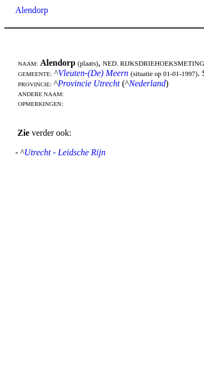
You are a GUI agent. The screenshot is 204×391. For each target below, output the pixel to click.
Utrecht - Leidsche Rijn (65, 152)
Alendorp (31, 10)
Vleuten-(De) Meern (93, 73)
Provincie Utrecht (89, 83)
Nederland (147, 83)
